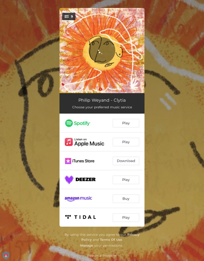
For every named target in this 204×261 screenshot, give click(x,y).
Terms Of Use (111, 240)
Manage (86, 245)
